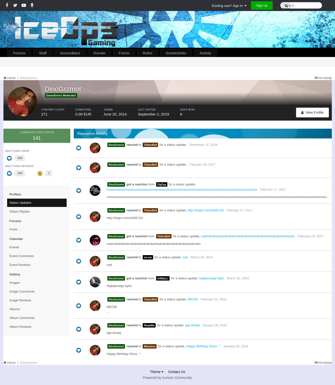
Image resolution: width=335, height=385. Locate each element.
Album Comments (22, 318)
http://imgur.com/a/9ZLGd (206, 210)
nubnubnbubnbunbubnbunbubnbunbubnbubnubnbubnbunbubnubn (248, 236)
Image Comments (22, 291)
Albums (15, 309)
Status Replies (20, 211)
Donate (99, 53)
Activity (205, 53)
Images (15, 282)
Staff (43, 53)
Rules (147, 53)
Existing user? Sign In (229, 6)
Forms (124, 53)
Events (14, 247)
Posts (14, 229)
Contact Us (176, 372)
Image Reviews (20, 300)
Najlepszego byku (211, 278)
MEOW (193, 299)
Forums (19, 53)
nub (185, 257)
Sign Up (261, 5)
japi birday (192, 325)
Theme (156, 372)
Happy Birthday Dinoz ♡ (203, 346)
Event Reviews (20, 265)
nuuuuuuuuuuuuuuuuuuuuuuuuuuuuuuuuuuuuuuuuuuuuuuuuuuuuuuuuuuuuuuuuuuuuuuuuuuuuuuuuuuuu (182, 189)
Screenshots (176, 53)
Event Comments (22, 256)
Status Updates (20, 202)
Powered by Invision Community (167, 378)
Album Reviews (21, 326)
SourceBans (70, 53)
